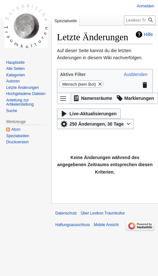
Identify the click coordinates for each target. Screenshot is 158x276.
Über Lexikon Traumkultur (103, 213)
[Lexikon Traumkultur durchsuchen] (139, 20)
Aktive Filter (73, 74)
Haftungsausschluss (72, 225)
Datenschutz (66, 213)
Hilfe (148, 34)
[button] (136, 74)
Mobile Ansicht (106, 225)
